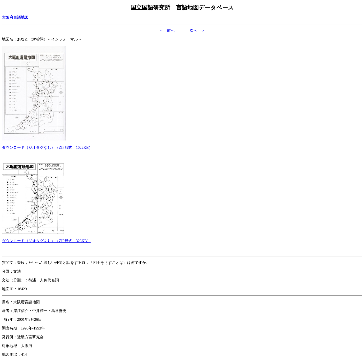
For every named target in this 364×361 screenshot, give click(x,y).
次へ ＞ (197, 30)
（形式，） (47, 147)
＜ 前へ (167, 30)
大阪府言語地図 (15, 17)
